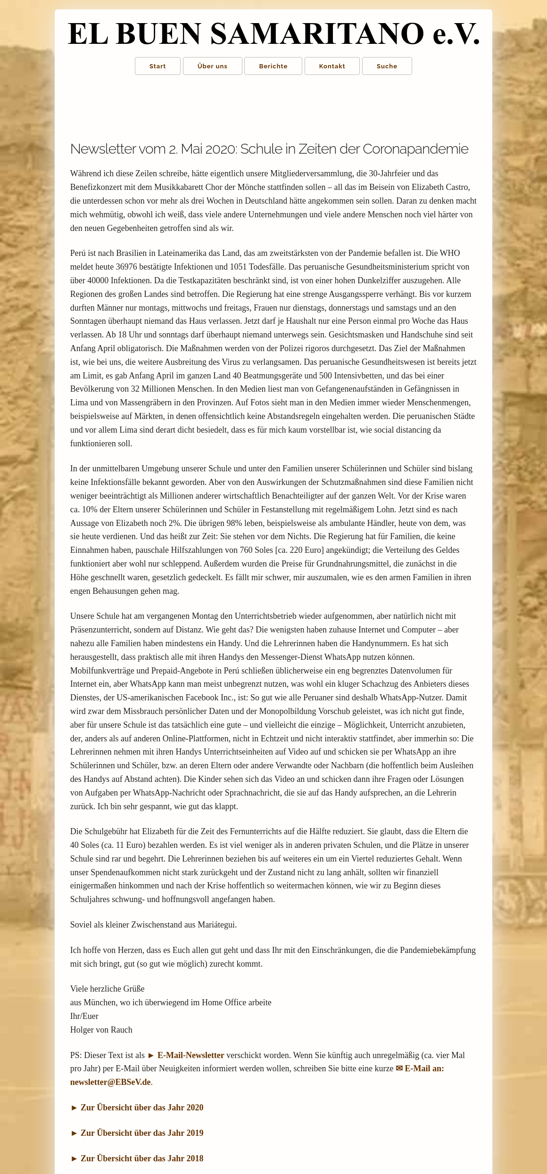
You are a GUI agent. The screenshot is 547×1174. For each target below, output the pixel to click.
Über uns (213, 66)
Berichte (273, 66)
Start (157, 66)
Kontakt (332, 66)
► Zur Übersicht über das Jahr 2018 (137, 1158)
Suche (387, 66)
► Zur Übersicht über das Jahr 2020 (137, 1107)
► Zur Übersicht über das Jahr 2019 (137, 1133)
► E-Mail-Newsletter (185, 1055)
